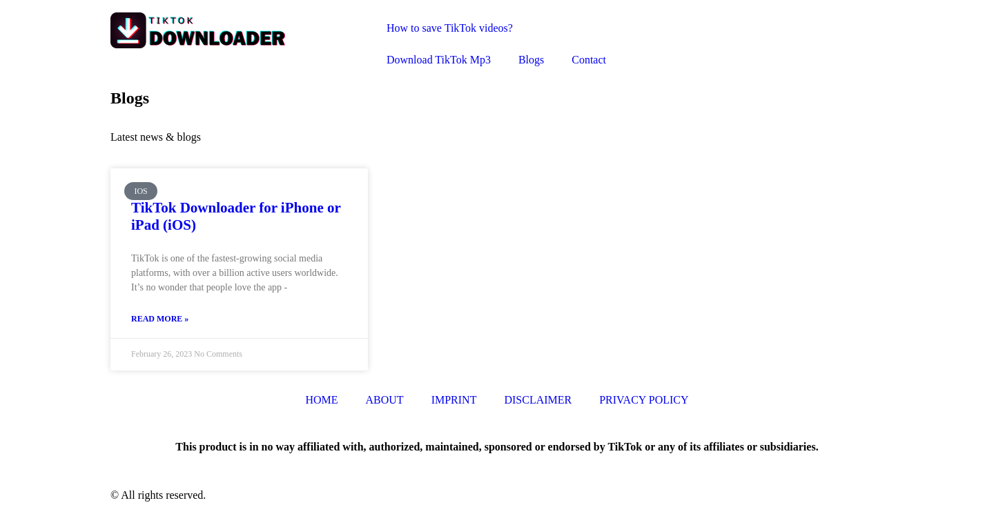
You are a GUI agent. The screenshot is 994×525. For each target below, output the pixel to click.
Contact (589, 60)
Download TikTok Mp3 (439, 60)
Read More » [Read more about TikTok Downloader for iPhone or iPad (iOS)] (159, 319)
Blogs (531, 60)
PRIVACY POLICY (643, 400)
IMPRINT (454, 400)
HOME (321, 400)
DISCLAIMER (538, 400)
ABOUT (385, 400)
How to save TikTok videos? (450, 28)
